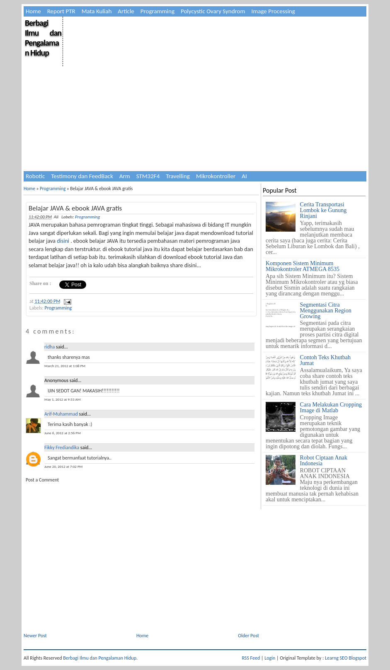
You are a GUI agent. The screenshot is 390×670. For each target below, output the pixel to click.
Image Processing (273, 11)
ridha (49, 347)
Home (33, 11)
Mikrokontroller (215, 176)
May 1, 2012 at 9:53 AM (62, 399)
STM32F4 (148, 176)
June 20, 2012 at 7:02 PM (63, 466)
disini (63, 240)
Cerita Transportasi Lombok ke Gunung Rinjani (323, 210)
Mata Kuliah (97, 11)
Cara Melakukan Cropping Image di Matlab (331, 408)
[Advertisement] (214, 75)
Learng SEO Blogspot (345, 658)
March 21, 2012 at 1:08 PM (64, 365)
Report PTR (61, 11)
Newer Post (35, 636)
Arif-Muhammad (61, 414)
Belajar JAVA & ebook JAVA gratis (75, 208)
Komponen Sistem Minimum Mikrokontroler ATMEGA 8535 (302, 266)
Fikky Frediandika (61, 447)
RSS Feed (251, 658)
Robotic (35, 176)
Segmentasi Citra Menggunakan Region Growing (325, 310)
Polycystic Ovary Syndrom (213, 11)
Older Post (248, 636)
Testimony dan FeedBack (82, 176)
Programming (157, 11)
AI (244, 176)
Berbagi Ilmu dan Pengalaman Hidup (43, 38)
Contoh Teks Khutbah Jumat (325, 360)
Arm (124, 176)
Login (269, 658)
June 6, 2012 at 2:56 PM (62, 433)
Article (126, 11)
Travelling (178, 176)
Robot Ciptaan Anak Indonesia (323, 461)
